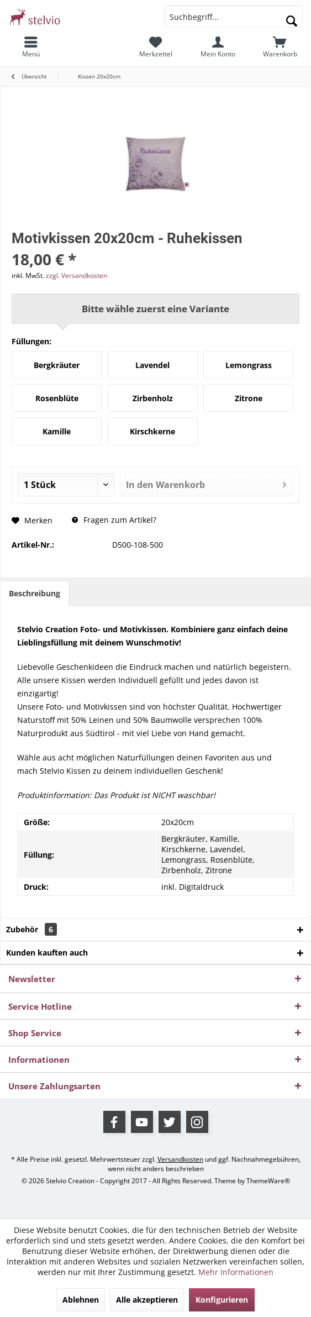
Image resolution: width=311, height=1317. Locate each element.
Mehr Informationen (235, 1272)
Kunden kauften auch (47, 952)
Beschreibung (34, 593)
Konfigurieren (222, 1299)
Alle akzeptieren (147, 1299)
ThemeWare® (268, 1180)
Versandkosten (180, 1159)
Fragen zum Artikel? (114, 520)
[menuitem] (31, 47)
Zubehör (31, 929)
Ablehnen (80, 1299)
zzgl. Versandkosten (76, 275)
